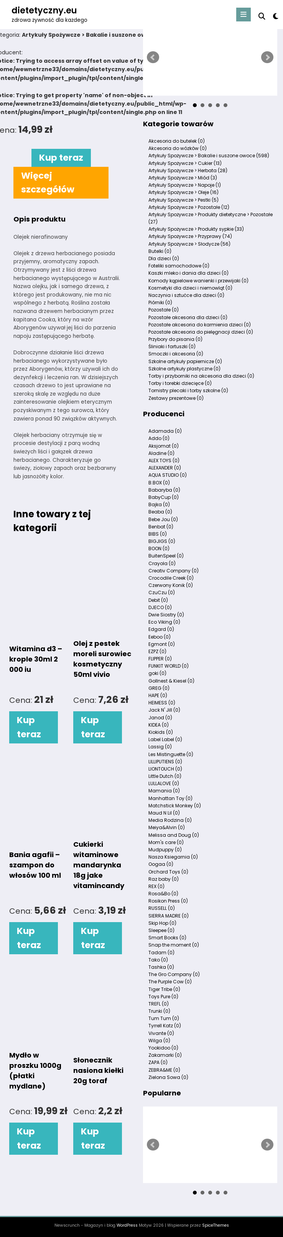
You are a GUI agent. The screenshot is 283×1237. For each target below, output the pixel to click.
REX (156, 886)
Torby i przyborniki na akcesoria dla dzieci (201, 376)
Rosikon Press (168, 901)
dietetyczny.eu (44, 10)
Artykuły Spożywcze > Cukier (185, 163)
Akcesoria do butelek (176, 141)
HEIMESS (161, 702)
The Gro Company (174, 974)
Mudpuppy (165, 849)
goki (157, 673)
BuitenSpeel (166, 555)
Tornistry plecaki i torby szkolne (188, 390)
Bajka (159, 504)
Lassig (160, 746)
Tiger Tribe (164, 989)
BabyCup (163, 497)
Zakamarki (165, 1055)
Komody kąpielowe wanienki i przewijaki (198, 280)
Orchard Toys (168, 872)
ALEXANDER (164, 467)
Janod (160, 717)
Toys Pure (163, 996)
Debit (158, 600)
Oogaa (160, 864)
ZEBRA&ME (164, 1070)
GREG (158, 688)
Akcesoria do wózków (177, 148)
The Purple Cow (170, 981)
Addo (158, 438)
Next (267, 57)
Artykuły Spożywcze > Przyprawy (190, 236)
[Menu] (243, 14)
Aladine (161, 453)
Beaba (160, 511)
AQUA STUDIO (167, 475)
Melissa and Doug (173, 835)
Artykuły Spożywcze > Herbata (187, 170)
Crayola (162, 563)
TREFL (158, 1004)
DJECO (160, 607)
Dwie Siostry (166, 614)
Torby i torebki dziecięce (180, 383)
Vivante (161, 1033)
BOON (158, 548)
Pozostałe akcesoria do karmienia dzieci (199, 324)
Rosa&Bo (163, 893)
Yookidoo (163, 1048)
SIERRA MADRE (168, 916)
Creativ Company (173, 570)
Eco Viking (164, 622)
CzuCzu (161, 592)
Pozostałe (163, 309)
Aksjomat (163, 446)
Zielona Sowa (168, 1077)
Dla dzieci (163, 258)
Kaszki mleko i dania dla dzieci (188, 273)
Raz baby (163, 879)
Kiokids (160, 732)
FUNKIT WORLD (168, 666)
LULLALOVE (163, 783)
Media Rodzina (170, 820)
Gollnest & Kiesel (171, 681)
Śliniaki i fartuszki (172, 346)
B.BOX (159, 482)
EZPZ (157, 651)
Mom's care (166, 842)
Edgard (161, 629)
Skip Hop (162, 923)
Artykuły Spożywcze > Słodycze (189, 244)
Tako (158, 960)
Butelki (159, 251)
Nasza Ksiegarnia (173, 857)
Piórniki (160, 302)
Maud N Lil (164, 813)
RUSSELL (161, 908)
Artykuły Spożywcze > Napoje (184, 185)
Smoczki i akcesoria (175, 353)
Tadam (161, 952)
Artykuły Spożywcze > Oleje (183, 192)
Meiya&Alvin (166, 827)
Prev (153, 57)
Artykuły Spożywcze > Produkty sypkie (196, 229)
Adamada (165, 431)
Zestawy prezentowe (176, 398)
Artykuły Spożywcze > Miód (182, 177)
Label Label (165, 739)
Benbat (160, 526)
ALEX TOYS (163, 460)
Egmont (161, 644)
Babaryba (164, 490)
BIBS (157, 534)
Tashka (161, 967)
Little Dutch (164, 776)
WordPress (127, 1225)
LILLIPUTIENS (165, 761)
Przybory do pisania (175, 339)
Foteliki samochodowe (178, 265)
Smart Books (167, 937)
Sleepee (161, 930)
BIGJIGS (161, 541)
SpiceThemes (215, 1225)
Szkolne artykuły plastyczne (184, 368)
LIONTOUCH (165, 769)
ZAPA (158, 1062)
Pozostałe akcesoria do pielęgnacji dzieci (200, 332)
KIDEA (158, 725)
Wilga (159, 1040)
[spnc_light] (275, 16)
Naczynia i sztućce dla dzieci (186, 295)
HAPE (157, 695)
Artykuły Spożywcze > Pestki (183, 200)
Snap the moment (173, 945)
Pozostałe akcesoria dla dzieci (187, 317)
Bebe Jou (163, 519)
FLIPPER (160, 658)
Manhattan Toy (170, 798)
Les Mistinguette (170, 754)
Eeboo (159, 637)
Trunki (159, 1011)
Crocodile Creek (171, 578)
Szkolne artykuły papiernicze (185, 361)
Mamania (164, 790)
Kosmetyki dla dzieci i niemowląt (190, 288)
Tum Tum (163, 1018)
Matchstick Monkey (174, 805)
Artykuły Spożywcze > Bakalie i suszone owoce (208, 155)
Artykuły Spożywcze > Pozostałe (188, 207)
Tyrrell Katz (164, 1025)
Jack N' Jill (164, 710)
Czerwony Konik (170, 585)
